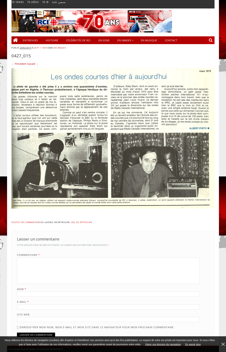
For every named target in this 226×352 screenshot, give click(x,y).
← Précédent (18, 63)
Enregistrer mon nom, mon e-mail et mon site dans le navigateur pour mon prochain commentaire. (97, 327)
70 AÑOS (33, 2)
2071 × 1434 (40, 47)
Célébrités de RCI (78, 40)
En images (124, 40)
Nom (23, 289)
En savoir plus (193, 344)
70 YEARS (17, 2)
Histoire (52, 40)
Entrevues (30, 40)
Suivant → (32, 63)
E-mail (24, 301)
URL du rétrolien (81, 222)
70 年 (45, 2)
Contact (171, 40)
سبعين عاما (59, 2)
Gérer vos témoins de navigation (163, 344)
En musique (149, 40)
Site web (23, 314)
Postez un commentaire (26, 222)
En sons (103, 40)
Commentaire (29, 255)
